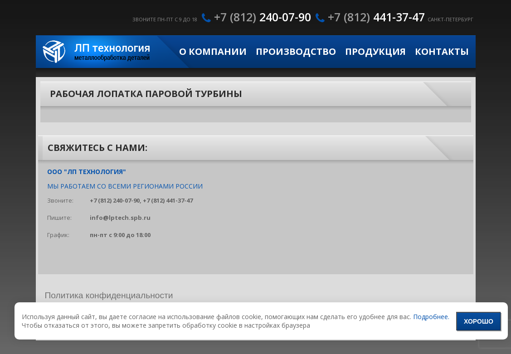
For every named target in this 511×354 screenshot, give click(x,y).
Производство (296, 51)
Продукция (375, 51)
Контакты (442, 51)
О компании (213, 51)
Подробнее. (431, 316)
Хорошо (478, 321)
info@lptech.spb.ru (120, 217)
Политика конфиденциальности (109, 295)
